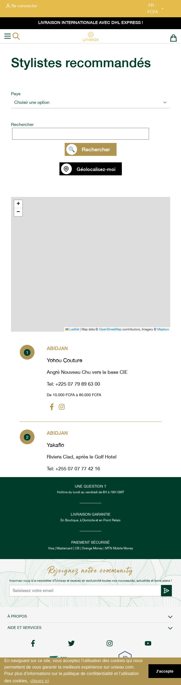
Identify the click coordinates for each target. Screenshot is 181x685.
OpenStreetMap (110, 329)
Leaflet (72, 329)
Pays (15, 93)
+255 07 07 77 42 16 (77, 468)
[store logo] (90, 36)
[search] (91, 134)
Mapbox (163, 329)
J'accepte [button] (164, 671)
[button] (18, 204)
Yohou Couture (64, 360)
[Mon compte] (21, 6)
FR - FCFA (155, 8)
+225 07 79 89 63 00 (77, 384)
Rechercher (22, 124)
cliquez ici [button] (39, 681)
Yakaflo (55, 445)
